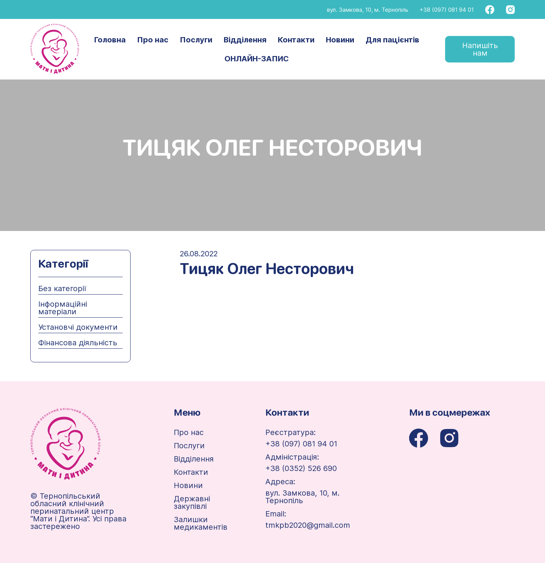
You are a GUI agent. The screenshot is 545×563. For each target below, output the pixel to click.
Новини (340, 40)
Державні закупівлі (192, 502)
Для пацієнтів (392, 40)
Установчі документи (78, 327)
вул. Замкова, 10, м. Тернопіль (367, 9)
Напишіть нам (480, 49)
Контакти (296, 40)
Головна (110, 40)
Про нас (152, 40)
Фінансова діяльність (77, 342)
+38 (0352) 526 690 (301, 468)
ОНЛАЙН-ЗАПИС (256, 58)
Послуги (196, 40)
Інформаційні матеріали (62, 307)
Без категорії (62, 288)
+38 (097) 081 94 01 (447, 9)
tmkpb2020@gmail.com (307, 525)
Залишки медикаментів (200, 523)
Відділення (245, 40)
